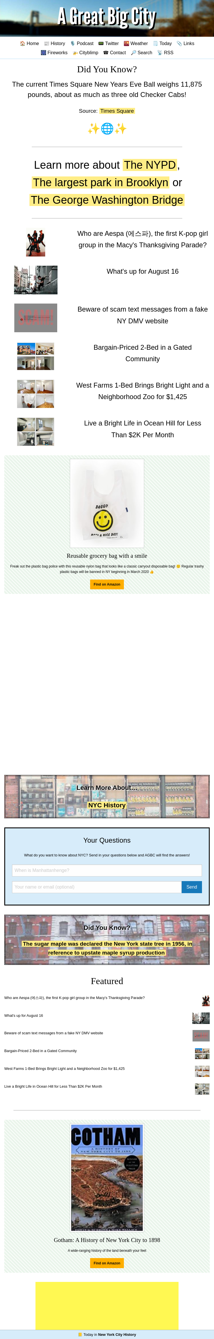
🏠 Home (29, 43)
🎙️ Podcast (82, 43)
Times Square (117, 111)
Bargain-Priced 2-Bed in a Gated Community (40, 1051)
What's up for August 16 (23, 1015)
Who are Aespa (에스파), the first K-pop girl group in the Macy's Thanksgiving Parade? (74, 998)
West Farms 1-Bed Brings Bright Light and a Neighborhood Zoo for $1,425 (64, 1068)
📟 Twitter (108, 43)
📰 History (54, 43)
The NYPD (150, 165)
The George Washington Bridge (107, 200)
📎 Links (185, 43)
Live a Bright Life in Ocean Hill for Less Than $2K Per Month (53, 1086)
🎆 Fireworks (54, 52)
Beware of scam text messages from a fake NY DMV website (53, 1033)
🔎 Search (141, 52)
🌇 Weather (136, 43)
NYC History (107, 805)
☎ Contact (114, 52)
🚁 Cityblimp (85, 52)
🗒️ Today (162, 43)
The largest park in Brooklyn (100, 182)
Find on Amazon (107, 584)
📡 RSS (165, 52)
